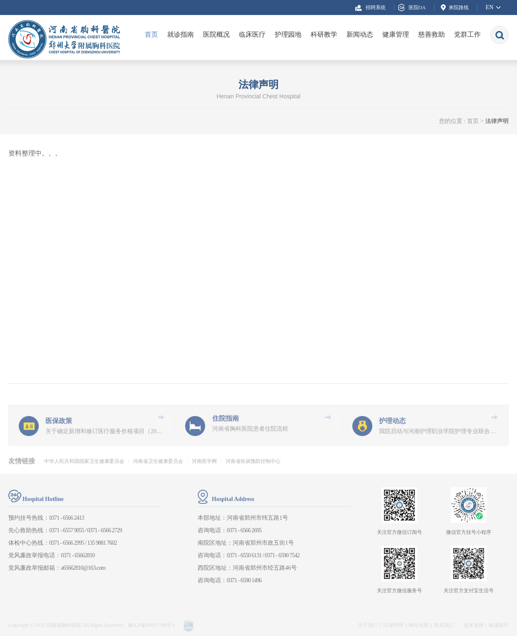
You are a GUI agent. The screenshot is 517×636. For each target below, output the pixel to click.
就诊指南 (180, 34)
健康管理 (395, 34)
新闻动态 (359, 34)
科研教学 (324, 34)
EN (490, 7)
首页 (151, 34)
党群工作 (467, 34)
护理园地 (288, 34)
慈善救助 (431, 34)
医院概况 (216, 34)
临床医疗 (252, 34)
